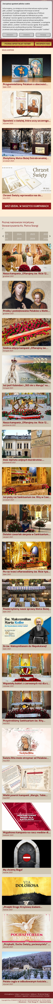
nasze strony (25, 994)
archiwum (18, 996)
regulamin (25, 996)
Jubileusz (33, 994)
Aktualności (22, 1002)
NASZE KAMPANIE (8, 50)
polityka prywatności (36, 996)
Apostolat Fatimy (45, 1002)
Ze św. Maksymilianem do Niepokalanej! (25, 646)
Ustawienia (26, 35)
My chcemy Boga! (12, 869)
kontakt (47, 996)
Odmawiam (10, 35)
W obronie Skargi (43, 994)
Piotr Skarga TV (33, 1002)
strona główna (9, 994)
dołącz (17, 994)
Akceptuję (43, 35)
